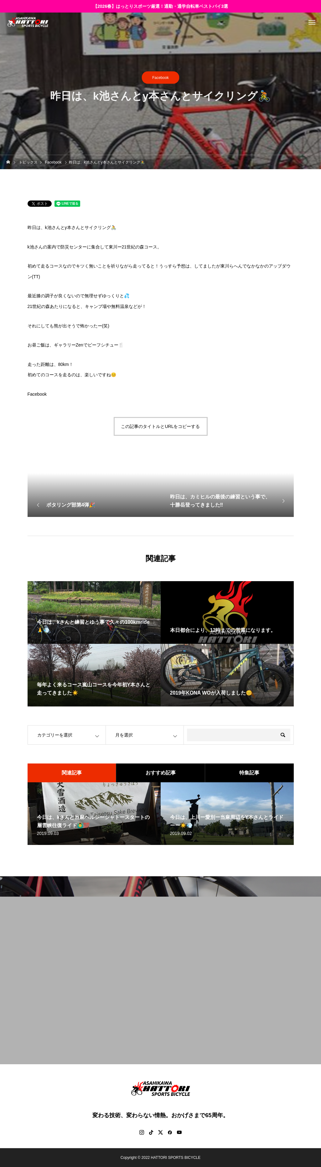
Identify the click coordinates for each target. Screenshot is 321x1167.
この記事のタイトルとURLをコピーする (160, 426)
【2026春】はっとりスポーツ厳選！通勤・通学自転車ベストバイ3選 (160, 6)
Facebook (160, 78)
